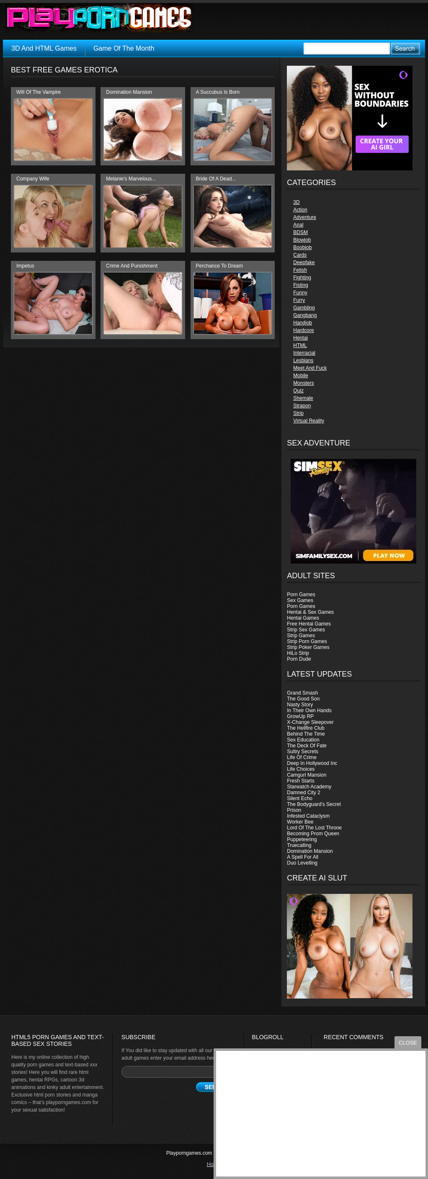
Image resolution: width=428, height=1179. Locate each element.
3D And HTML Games (44, 48)
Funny (300, 293)
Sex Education (303, 740)
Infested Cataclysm (308, 816)
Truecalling (299, 845)
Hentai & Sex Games (310, 612)
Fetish (300, 270)
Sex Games (300, 600)
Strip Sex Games (306, 630)
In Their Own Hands (309, 710)
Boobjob (302, 247)
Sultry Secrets (302, 751)
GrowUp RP (300, 716)
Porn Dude (299, 659)
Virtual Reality (308, 421)
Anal (298, 225)
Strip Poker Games (308, 647)
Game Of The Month (124, 48)
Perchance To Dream (219, 266)
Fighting (302, 278)
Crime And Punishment (131, 266)
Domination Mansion (310, 851)
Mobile (300, 375)
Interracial (304, 353)
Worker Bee (300, 822)
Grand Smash (302, 693)
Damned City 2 (303, 792)
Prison (294, 810)
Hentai (300, 338)
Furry (299, 300)
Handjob (302, 323)
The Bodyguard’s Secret (314, 804)
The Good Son (303, 699)
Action (300, 210)
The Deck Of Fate (307, 746)
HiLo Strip (298, 653)
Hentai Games (303, 618)
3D (296, 202)
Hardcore (303, 330)
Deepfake (304, 262)
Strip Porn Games (307, 641)
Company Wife (32, 179)
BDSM (300, 232)
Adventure (304, 217)
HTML (300, 345)
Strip (298, 413)
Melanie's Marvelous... (131, 179)
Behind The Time (306, 734)
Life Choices (301, 769)
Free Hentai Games (309, 624)
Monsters (303, 383)
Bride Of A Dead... (216, 179)
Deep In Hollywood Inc (312, 763)
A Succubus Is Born (218, 92)
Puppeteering (302, 839)
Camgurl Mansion (306, 775)
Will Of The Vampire (38, 92)
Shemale (303, 398)
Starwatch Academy (309, 787)
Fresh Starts (300, 781)
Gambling (304, 308)
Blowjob (302, 240)
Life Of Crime (302, 757)
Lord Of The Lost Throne (314, 828)
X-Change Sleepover (310, 722)
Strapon (302, 406)
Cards (300, 255)
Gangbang (305, 315)
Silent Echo (299, 798)
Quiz (298, 391)
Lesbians (303, 360)
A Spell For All (302, 857)
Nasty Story (300, 705)
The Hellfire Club (305, 728)
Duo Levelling (302, 863)
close (408, 1043)
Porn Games (301, 594)
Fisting (300, 285)
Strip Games (301, 635)
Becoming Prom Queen (313, 834)
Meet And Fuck (310, 368)
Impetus (25, 266)
